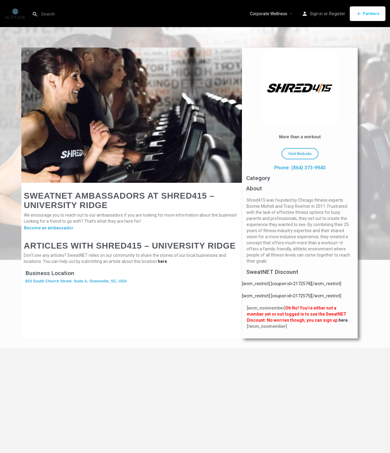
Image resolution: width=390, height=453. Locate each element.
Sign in (316, 13)
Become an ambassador (48, 227)
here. (344, 320)
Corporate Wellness (268, 13)
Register (337, 13)
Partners (367, 13)
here (162, 261)
